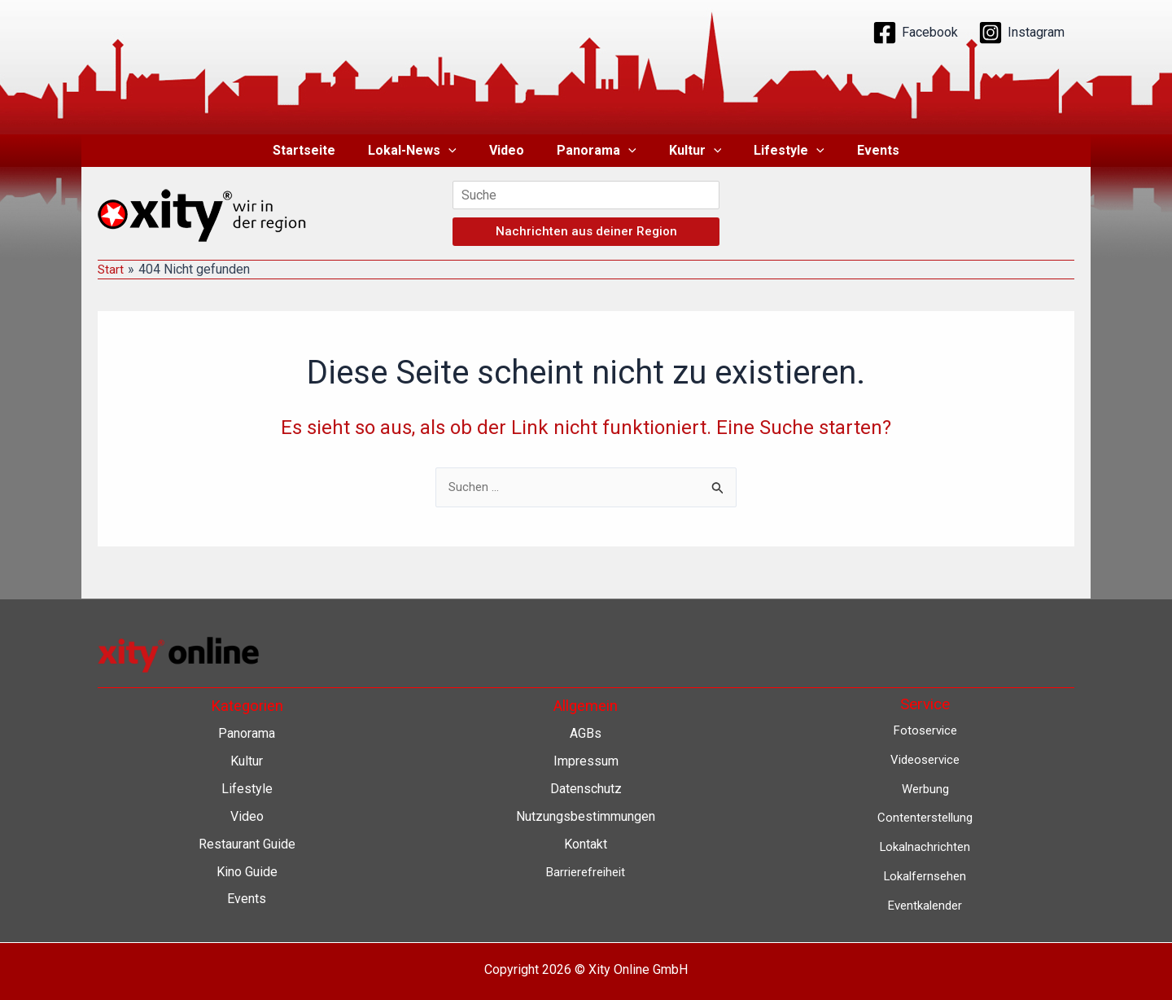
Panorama (596, 150)
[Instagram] (1021, 32)
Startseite (323, 150)
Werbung (925, 788)
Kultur (689, 150)
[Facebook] (915, 32)
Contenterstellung (925, 818)
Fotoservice (925, 731)
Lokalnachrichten (925, 847)
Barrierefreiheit (585, 871)
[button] (461, 150)
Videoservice (925, 760)
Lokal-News (425, 150)
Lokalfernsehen (925, 876)
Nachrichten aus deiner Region (586, 231)
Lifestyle (776, 150)
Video (513, 150)
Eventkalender (925, 905)
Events (858, 150)
